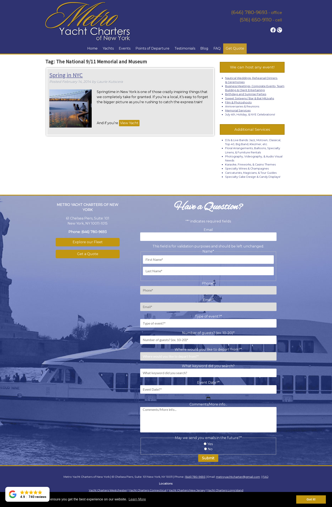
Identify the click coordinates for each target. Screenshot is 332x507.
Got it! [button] (311, 499)
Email (208, 230)
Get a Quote (87, 254)
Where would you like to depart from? (208, 349)
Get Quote (235, 48)
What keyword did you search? (208, 366)
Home (92, 48)
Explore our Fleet (88, 242)
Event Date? (208, 383)
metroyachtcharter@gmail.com (238, 476)
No (210, 449)
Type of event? (208, 316)
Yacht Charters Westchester (108, 490)
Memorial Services (237, 110)
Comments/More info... (208, 404)
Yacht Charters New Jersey (187, 490)
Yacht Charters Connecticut (148, 490)
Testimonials (184, 48)
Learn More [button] (137, 499)
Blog (204, 48)
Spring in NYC (66, 75)
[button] (27, 494)
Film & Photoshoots (238, 102)
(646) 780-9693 (249, 12)
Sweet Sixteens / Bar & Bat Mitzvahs (249, 98)
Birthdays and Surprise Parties (245, 94)
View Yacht (129, 123)
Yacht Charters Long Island (225, 490)
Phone (208, 283)
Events (124, 48)
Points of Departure (152, 48)
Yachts (108, 48)
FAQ (217, 48)
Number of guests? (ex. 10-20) (208, 333)
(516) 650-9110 (256, 20)
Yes (210, 444)
